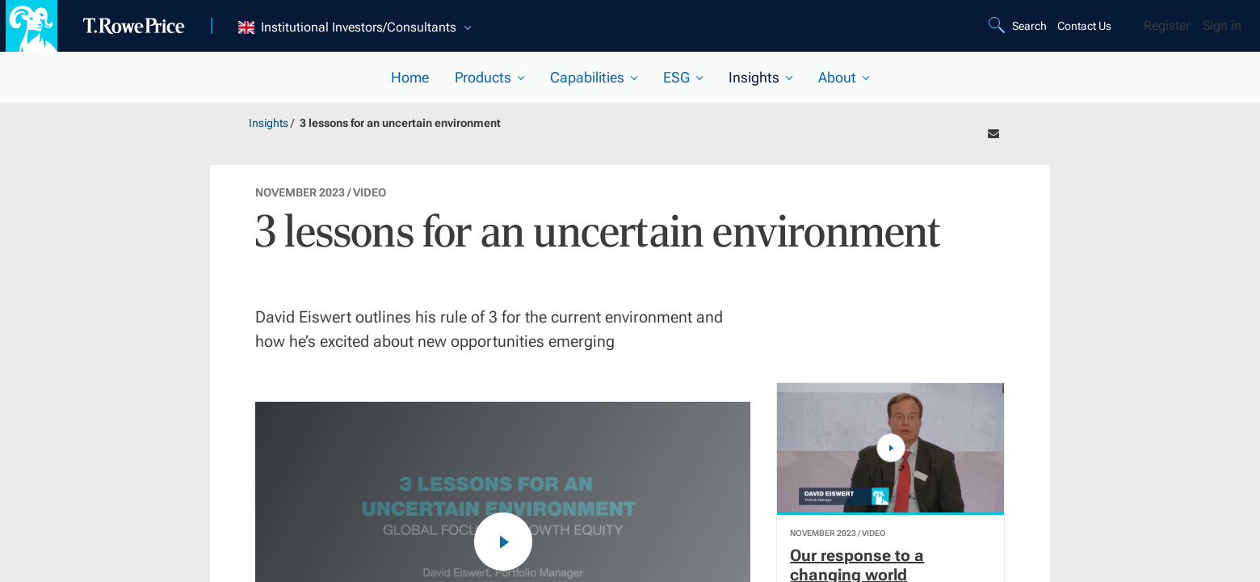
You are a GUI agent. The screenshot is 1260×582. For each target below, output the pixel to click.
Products (483, 77)
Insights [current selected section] (754, 77)
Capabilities (587, 77)
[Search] (1020, 26)
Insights (268, 122)
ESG (676, 77)
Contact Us (1084, 25)
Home (410, 77)
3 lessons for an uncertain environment (400, 122)
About (837, 77)
